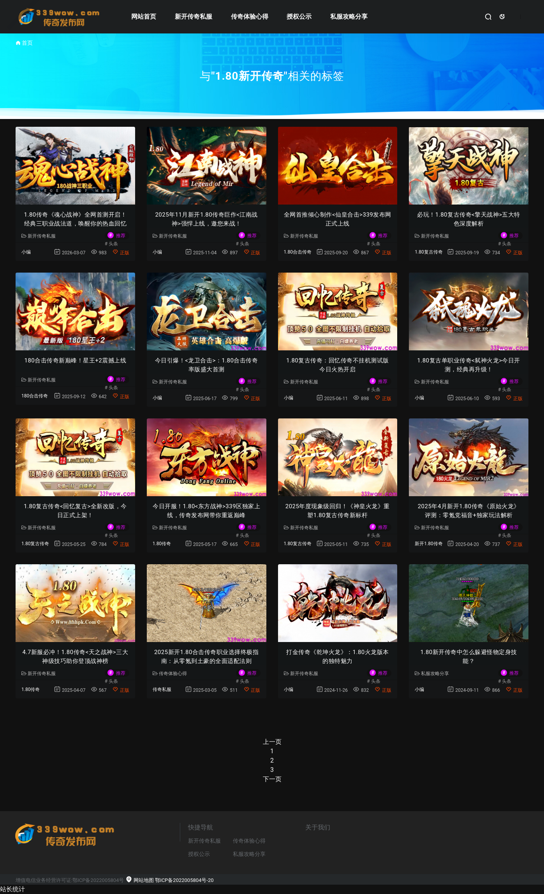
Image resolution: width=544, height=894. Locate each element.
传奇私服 (162, 689)
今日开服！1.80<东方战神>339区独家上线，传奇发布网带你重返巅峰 (206, 511)
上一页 (272, 741)
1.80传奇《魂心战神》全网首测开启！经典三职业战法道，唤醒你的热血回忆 (75, 219)
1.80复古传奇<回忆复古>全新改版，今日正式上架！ (75, 511)
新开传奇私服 (193, 16)
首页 (27, 43)
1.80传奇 (162, 543)
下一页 (272, 779)
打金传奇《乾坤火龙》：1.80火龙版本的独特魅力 (337, 657)
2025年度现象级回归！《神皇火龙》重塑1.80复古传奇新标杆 (337, 511)
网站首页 (143, 16)
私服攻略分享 (349, 16)
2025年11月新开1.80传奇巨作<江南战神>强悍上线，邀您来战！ (206, 219)
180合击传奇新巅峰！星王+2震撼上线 (76, 360)
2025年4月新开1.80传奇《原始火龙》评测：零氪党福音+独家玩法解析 (469, 511)
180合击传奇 (34, 396)
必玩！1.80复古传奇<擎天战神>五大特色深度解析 (468, 219)
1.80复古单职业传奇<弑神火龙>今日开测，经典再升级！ (468, 365)
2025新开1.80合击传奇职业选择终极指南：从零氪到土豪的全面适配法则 (206, 657)
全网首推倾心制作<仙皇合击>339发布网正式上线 (337, 219)
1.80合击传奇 (298, 252)
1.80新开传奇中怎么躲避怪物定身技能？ (469, 657)
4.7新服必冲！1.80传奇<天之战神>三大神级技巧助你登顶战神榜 (76, 657)
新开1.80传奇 (428, 543)
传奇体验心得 (249, 16)
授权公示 (299, 16)
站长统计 (12, 889)
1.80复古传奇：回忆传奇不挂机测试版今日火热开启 (337, 365)
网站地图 (139, 880)
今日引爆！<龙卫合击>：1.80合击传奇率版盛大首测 (206, 365)
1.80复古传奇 (428, 252)
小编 (26, 252)
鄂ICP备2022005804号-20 (184, 880)
